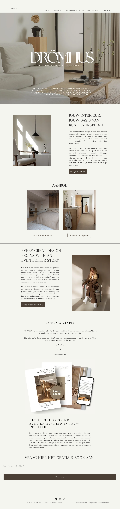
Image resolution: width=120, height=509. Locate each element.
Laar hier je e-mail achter (12, 466)
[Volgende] (107, 336)
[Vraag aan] (60, 477)
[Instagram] (56, 499)
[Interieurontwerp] (43, 235)
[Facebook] (64, 499)
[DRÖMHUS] (30, 8)
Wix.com (59, 503)
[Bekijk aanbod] (78, 171)
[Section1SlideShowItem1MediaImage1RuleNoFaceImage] (57, 349)
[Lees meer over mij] (33, 304)
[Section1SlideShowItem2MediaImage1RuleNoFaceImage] (60, 349)
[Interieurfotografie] (79, 235)
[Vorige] (13, 336)
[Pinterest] (60, 499)
